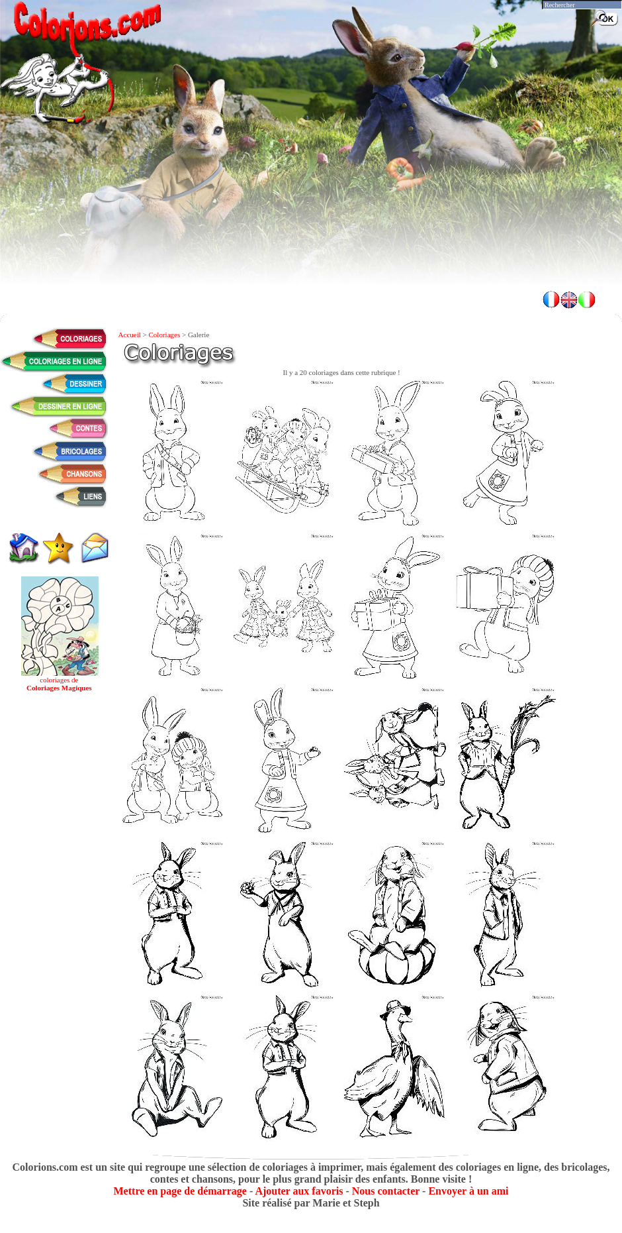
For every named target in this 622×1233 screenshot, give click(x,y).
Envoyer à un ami (468, 1191)
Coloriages (165, 335)
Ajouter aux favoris (299, 1191)
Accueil (129, 335)
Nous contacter (386, 1191)
